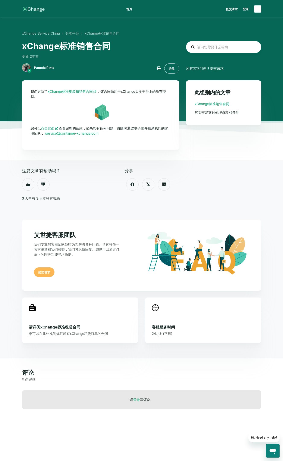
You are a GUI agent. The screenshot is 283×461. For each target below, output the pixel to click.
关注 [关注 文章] (172, 68)
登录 (136, 400)
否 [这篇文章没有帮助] (43, 184)
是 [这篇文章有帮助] (28, 184)
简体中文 (257, 9)
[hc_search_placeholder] (223, 47)
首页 (129, 9)
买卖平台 (72, 33)
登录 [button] (246, 9)
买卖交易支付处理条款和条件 (217, 112)
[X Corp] (148, 184)
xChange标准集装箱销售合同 (70, 91)
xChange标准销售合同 (102, 33)
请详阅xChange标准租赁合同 (54, 327)
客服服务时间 (163, 327)
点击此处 (47, 128)
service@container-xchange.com (71, 133)
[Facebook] (132, 184)
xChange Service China (41, 33)
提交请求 (232, 9)
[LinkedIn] (164, 184)
